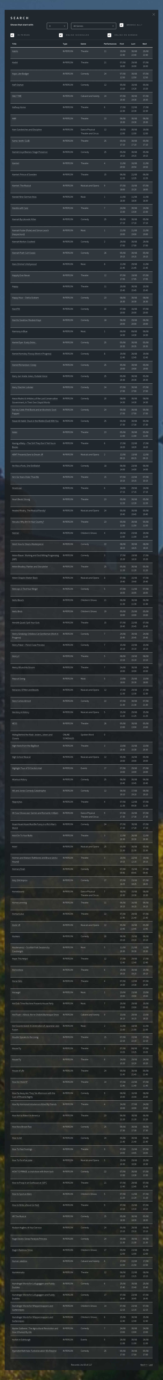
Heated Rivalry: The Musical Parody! (29, 510)
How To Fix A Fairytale (22, 1160)
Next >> (144, 1364)
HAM (14, 118)
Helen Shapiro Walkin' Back (25, 577)
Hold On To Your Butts (22, 835)
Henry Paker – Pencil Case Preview (28, 644)
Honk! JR (16, 925)
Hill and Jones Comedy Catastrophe (29, 790)
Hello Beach (18, 600)
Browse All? (134, 25)
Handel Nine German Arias (24, 196)
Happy (15, 286)
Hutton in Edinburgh (21, 1339)
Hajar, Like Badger (20, 73)
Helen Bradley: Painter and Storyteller (30, 566)
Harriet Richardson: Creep (24, 364)
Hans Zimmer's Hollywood (24, 264)
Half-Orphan (18, 84)
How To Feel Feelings (22, 1149)
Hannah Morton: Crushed (23, 241)
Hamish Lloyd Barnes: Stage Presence (30, 152)
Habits (15, 51)
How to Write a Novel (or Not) (25, 1205)
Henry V (15, 656)
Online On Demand (126, 35)
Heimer (15, 532)
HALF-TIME (17, 95)
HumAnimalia (18, 1272)
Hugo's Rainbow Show (22, 1249)
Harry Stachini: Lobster (22, 387)
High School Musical (21, 756)
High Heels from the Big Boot (25, 745)
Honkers (16, 936)
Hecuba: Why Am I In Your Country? (28, 521)
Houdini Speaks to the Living (25, 1037)
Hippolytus (17, 801)
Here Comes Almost (21, 700)
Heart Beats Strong (21, 499)
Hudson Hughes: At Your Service (27, 1227)
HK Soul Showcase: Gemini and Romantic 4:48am (35, 812)
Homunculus (18, 913)
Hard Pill (16, 308)
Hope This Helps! (20, 958)
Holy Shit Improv (19, 880)
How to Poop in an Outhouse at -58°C (29, 1182)
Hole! (14, 846)
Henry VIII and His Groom (23, 667)
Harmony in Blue (19, 331)
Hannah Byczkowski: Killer (24, 219)
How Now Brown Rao (22, 1126)
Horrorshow (17, 969)
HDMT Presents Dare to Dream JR (27, 454)
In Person (23, 35)
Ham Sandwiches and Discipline (27, 129)
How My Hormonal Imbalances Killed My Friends (34, 1104)
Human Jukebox (19, 1261)
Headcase (17, 488)
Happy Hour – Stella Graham (25, 297)
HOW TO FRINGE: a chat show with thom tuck (32, 1171)
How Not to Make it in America (26, 1115)
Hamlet (15, 163)
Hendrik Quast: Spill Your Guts (25, 622)
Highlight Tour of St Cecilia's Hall (27, 768)
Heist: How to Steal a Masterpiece (27, 544)
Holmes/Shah (18, 869)
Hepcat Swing (18, 678)
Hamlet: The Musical (21, 185)
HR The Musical (19, 1216)
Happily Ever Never (21, 275)
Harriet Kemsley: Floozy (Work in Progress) (31, 353)
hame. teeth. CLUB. (21, 140)
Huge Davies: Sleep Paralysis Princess (29, 1238)
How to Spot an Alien (22, 1193)
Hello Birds (17, 611)
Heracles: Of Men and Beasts (25, 689)
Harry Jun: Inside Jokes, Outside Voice (29, 376)
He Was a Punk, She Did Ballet (26, 465)
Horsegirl (16, 992)
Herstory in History (20, 712)
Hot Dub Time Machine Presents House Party (32, 1003)
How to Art (17, 1137)
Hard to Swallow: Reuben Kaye (26, 320)
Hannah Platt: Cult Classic (24, 252)
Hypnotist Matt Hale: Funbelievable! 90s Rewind (34, 1350)
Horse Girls (17, 981)
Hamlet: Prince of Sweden (24, 174)
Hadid (15, 62)
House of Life (18, 1070)
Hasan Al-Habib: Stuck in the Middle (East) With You (35, 420)
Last (151, 1364)
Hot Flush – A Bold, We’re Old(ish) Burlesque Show (35, 1014)
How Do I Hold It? (20, 1081)
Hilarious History (19, 779)
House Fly (16, 1048)
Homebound (18, 891)
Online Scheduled (77, 35)
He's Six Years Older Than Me (25, 476)
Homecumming (19, 902)
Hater (14, 432)
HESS (14, 723)
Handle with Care (20, 208)
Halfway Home (19, 107)
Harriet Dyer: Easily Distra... (24, 342)
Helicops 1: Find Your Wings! (25, 588)
